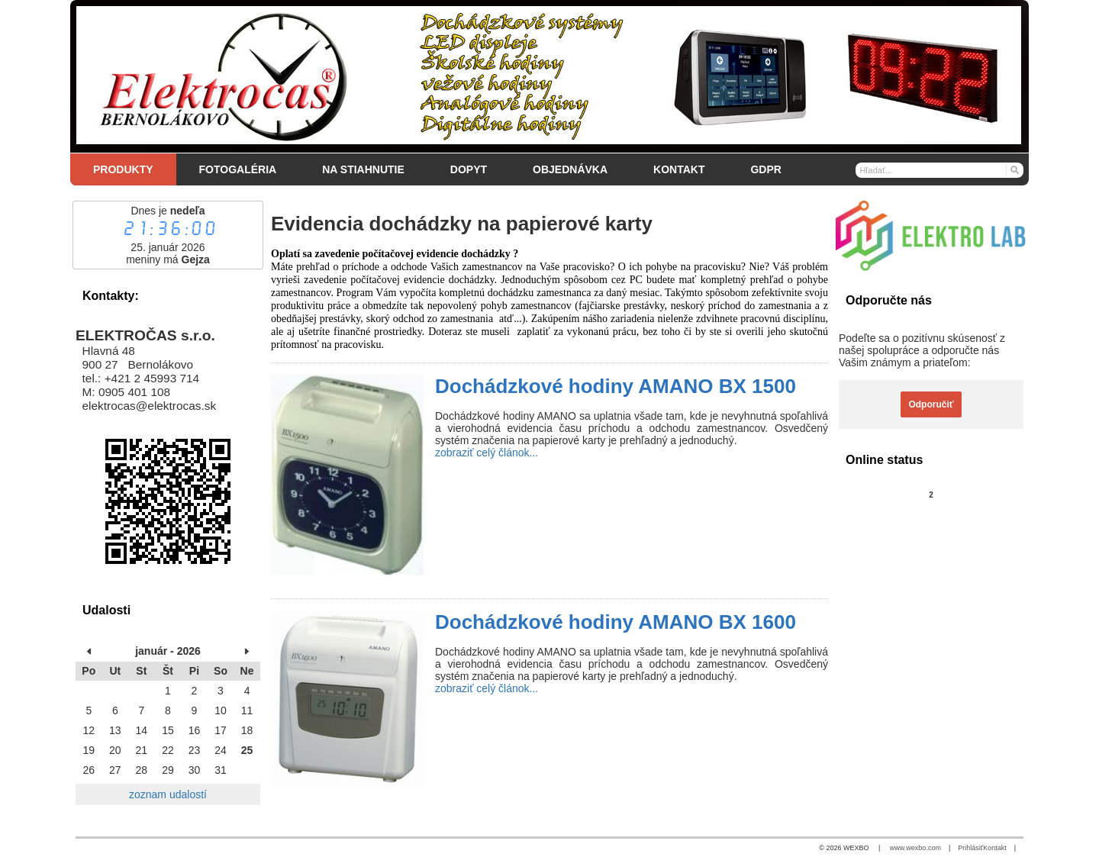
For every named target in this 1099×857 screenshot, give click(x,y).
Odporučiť (930, 404)
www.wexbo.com (915, 848)
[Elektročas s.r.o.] (549, 76)
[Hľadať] (1013, 169)
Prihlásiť (970, 848)
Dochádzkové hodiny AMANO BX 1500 (615, 386)
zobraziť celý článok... (486, 452)
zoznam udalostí (168, 794)
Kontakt (995, 848)
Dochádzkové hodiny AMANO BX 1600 (615, 622)
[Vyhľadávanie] (939, 170)
